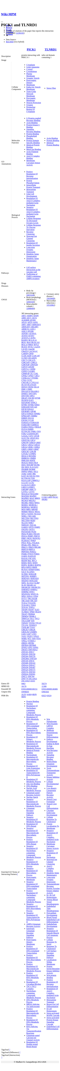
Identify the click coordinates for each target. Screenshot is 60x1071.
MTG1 (24, 514)
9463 (23, 684)
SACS (23, 572)
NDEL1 (24, 516)
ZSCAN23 (25, 681)
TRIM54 (24, 616)
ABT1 (23, 316)
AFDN (36, 316)
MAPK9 (33, 496)
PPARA (24, 545)
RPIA (23, 567)
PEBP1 (31, 536)
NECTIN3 (34, 518)
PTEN (30, 554)
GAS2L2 (25, 436)
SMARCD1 (36, 587)
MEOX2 (32, 500)
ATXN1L (32, 333)
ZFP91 (35, 647)
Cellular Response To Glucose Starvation (33, 227)
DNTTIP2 (25, 396)
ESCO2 (31, 418)
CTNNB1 (34, 378)
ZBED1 (24, 643)
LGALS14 (25, 485)
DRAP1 (24, 398)
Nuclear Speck (32, 797)
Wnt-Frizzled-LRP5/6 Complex (52, 726)
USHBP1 (33, 632)
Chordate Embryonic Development (52, 812)
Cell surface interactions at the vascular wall (33, 269)
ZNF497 (32, 667)
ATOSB (30, 331)
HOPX (32, 460)
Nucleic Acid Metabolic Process (33, 789)
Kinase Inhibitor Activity (53, 778)
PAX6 (33, 532)
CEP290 (30, 367)
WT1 (29, 639)
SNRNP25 (25, 590)
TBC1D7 (33, 601)
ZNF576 (24, 672)
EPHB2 (37, 414)
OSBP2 (37, 527)
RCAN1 (32, 558)
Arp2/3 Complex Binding (50, 868)
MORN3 (34, 507)
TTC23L (24, 625)
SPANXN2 (25, 594)
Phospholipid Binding (31, 137)
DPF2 (32, 396)
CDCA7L (32, 360)
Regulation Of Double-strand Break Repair (32, 1044)
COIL (36, 374)
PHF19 (37, 536)
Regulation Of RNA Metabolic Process (32, 719)
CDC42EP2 (32, 358)
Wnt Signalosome (52, 720)
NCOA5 (37, 514)
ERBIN (24, 418)
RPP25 (29, 567)
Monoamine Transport (31, 190)
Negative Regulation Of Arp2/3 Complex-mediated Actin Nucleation (33, 211)
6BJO (23, 697)
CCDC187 (36, 356)
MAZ (32, 498)
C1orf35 (37, 347)
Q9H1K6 (45, 692)
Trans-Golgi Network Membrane (31, 93)
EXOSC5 (25, 420)
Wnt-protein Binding (51, 976)
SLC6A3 (30, 583)
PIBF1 (24, 538)
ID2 (22, 467)
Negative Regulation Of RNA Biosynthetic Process (33, 907)
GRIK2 (37, 447)
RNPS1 (24, 565)
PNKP (33, 541)
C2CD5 (24, 349)
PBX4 (23, 534)
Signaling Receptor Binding (33, 130)
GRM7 (36, 449)
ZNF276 (32, 656)
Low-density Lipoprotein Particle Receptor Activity (52, 792)
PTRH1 (37, 554)
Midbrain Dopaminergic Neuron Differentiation (52, 733)
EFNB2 (31, 405)
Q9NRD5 (25, 692)
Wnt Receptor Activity (52, 751)
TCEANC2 (25, 605)
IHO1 (27, 467)
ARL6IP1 (34, 327)
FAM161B (34, 422)
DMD (29, 389)
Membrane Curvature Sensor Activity (33, 162)
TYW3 (32, 627)
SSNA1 (30, 596)
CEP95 (24, 371)
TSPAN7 (24, 623)
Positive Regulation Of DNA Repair (32, 841)
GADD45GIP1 (33, 434)
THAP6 (24, 610)
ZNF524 (24, 670)
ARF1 (23, 325)
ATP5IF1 (25, 333)
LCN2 (31, 483)
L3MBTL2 (35, 480)
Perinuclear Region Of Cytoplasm (30, 109)
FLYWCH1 (26, 431)
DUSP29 (24, 400)
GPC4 (32, 440)
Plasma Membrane (30, 75)
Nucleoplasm (31, 755)
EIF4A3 (30, 409)
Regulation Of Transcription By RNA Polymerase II (33, 773)
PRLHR (37, 547)
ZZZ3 (32, 681)
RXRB (31, 569)
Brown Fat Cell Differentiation (53, 1005)
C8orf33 (24, 351)
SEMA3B (32, 574)
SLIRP (36, 583)
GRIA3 (37, 445)
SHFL (23, 583)
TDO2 (33, 605)
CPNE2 (24, 376)
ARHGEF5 (25, 327)
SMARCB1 (26, 587)
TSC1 (32, 618)
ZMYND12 (32, 650)
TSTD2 (32, 623)
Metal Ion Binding (33, 149)
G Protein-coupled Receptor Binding (33, 119)
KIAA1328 (25, 480)
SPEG (23, 596)
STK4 (35, 596)
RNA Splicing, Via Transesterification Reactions (33, 1029)
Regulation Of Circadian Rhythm (33, 983)
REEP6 (24, 561)
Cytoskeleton (31, 71)
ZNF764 (31, 676)
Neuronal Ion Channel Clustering (31, 238)
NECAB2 (32, 516)
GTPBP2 (32, 454)
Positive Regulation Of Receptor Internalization (32, 175)
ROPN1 (38, 565)
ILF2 (36, 467)
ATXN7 (31, 336)
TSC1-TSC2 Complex (31, 987)
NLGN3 (24, 523)
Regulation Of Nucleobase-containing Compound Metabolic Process (33, 710)
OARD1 (24, 527)
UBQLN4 (25, 632)
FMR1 (33, 431)
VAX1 (23, 636)
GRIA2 (31, 445)
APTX (30, 322)
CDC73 (24, 360)
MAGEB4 (34, 494)
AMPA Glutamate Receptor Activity (33, 925)
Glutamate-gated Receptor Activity (33, 794)
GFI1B (36, 436)
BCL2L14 (32, 340)
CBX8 (30, 353)
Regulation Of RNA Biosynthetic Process (33, 732)
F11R (31, 420)
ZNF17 (31, 652)
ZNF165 (24, 652)
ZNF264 (24, 656)
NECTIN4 (25, 520)
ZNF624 (24, 674)
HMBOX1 (25, 458)
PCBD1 (30, 534)
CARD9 (24, 353)
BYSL (30, 347)
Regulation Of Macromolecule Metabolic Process (33, 746)
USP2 (23, 634)
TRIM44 (31, 614)
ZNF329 (33, 659)
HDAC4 (24, 456)
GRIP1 (24, 449)
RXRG (37, 569)
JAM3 (29, 474)
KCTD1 (36, 476)
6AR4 (29, 694)
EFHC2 (34, 402)
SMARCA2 (31, 585)
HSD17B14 (33, 463)
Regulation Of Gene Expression (33, 767)
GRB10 (32, 443)
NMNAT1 (25, 525)
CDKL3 (34, 362)
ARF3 (29, 325)
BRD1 (30, 345)
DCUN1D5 (31, 385)
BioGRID (10, 42)
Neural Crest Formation (52, 800)
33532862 (50, 305)
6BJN (34, 694)
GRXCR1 (25, 451)
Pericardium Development (52, 914)
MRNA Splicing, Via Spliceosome (33, 1005)
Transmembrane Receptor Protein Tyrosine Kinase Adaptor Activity (53, 888)
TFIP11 (32, 607)
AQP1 (35, 322)
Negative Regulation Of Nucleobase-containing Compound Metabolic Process (33, 851)
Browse (9, 28)
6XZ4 (49, 696)
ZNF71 (24, 676)
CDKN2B (25, 365)
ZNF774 (24, 679)
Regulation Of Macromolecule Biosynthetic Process (32, 760)
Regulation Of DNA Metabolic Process (32, 1022)
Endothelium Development (52, 925)
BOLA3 (24, 345)
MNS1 (37, 503)
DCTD (24, 385)
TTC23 (38, 623)
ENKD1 (30, 414)
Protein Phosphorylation (32, 182)
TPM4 (32, 612)
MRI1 (28, 509)
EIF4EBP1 (25, 411)
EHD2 (37, 405)
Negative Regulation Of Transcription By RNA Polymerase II (33, 917)
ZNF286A (25, 659)
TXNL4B (25, 627)
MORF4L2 (25, 507)
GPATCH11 (34, 438)
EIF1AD (33, 407)
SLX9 (23, 585)
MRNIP (34, 509)
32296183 (20, 33)
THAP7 (31, 610)
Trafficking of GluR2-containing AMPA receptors (33, 276)
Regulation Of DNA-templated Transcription (32, 726)
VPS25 (36, 636)
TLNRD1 (51, 49)
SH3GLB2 (33, 581)
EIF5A (24, 414)
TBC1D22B (32, 598)
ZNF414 (24, 665)
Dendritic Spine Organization (32, 255)
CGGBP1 (31, 371)
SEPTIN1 (25, 576)
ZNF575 (32, 670)
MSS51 (31, 512)
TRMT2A (25, 618)
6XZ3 (44, 696)
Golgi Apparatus (32, 67)
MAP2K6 (25, 496)
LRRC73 (32, 489)
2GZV (23, 694)
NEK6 (32, 520)
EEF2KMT (25, 402)
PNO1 (23, 543)
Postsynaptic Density (31, 81)
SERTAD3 (34, 578)
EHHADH (25, 407)
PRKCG (24, 547)
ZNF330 (24, 661)
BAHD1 (24, 340)
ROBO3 (31, 565)
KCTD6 (24, 478)
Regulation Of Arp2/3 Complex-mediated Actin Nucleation (33, 201)
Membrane (30, 85)
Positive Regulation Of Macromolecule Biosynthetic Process (32, 1013)
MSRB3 (24, 512)
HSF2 (23, 465)
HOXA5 (24, 463)
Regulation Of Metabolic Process (33, 780)
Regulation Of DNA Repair (32, 825)
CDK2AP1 (25, 362)
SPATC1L (34, 594)
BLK (29, 342)
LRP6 (50, 497)
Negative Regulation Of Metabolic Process (33, 819)
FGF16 (24, 429)
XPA (34, 639)
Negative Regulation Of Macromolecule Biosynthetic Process (32, 832)
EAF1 (31, 400)
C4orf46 (31, 349)
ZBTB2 (31, 643)
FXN (39, 431)
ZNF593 (32, 672)
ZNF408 (24, 663)
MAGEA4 (25, 494)
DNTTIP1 (33, 394)
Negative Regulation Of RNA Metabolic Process (32, 862)
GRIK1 (31, 447)
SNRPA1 (33, 590)
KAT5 (23, 476)
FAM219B (25, 425)
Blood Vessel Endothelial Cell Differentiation (53, 919)
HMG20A (25, 460)
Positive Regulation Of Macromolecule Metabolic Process (33, 967)
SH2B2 (44, 499)
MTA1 (37, 512)
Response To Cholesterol (52, 947)
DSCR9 (31, 398)
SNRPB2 (25, 592)
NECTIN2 (25, 518)
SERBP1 (33, 576)
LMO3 (24, 487)
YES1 (38, 639)
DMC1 (24, 389)
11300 (44, 686)
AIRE (23, 318)
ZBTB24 (24, 645)
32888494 (30, 308)
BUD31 (24, 347)
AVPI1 (33, 338)
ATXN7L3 (25, 338)
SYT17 (24, 598)
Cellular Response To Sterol (52, 942)
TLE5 (37, 610)
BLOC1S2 (35, 342)
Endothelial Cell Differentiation (53, 1027)
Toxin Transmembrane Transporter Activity (53, 771)
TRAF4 (38, 612)
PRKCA (35, 545)
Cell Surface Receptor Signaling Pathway (51, 954)
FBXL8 (38, 427)
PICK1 (31, 49)
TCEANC (32, 603)
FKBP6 (30, 429)
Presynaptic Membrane (31, 99)
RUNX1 (24, 569)
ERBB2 (34, 416)
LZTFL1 (24, 492)
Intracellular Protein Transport (33, 186)
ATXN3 (24, 336)
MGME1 (25, 503)
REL (29, 561)
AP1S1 (24, 322)
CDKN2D (34, 365)
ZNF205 (24, 654)
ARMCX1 (25, 329)
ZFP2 (30, 647)
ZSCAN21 (33, 679)
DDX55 (24, 387)
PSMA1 (33, 552)
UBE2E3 (25, 630)
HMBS (33, 458)
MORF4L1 (33, 505)
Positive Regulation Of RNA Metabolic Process (32, 976)
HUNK (37, 465)
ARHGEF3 (36, 325)
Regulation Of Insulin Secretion (33, 244)
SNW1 (32, 592)
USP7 (28, 634)
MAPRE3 (25, 498)
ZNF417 (32, 665)
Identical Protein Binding (53, 144)
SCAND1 (31, 572)
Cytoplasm (30, 65)
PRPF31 (31, 549)
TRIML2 (32, 616)
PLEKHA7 (25, 541)
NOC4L (33, 525)
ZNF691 (32, 674)
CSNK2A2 (25, 378)
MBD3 (37, 498)
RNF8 (35, 563)
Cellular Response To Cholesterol (52, 819)
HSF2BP (29, 465)
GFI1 (31, 436)
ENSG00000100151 (29, 689)
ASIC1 (33, 329)
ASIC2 (24, 331)
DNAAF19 (25, 391)
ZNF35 (31, 661)
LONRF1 (31, 487)
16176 (23, 686)
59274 (44, 684)
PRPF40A (25, 552)
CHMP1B (25, 374)
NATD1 (30, 514)
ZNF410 (32, 663)
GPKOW (25, 443)
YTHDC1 (32, 641)
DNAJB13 (35, 391)
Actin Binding (32, 123)
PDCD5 (36, 534)
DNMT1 (24, 394)
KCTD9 (31, 478)
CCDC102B (26, 356)
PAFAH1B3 (26, 532)
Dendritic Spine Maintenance (32, 259)
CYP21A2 (34, 382)
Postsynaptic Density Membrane (31, 942)
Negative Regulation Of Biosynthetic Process (32, 871)
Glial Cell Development (31, 195)
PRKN (31, 547)
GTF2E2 (24, 454)
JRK (34, 474)
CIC (31, 374)
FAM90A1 (34, 425)
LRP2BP (24, 489)
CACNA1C (33, 351)
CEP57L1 (25, 369)
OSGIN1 (24, 529)
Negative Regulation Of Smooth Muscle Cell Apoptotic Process (53, 933)
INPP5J (24, 471)
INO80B (24, 469)
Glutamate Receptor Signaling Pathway (30, 811)
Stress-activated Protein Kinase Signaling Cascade (53, 1021)
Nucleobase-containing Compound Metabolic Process (33, 994)
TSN (32, 621)
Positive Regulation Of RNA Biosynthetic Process (33, 958)
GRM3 (30, 449)
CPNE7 (31, 376)
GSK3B (33, 451)
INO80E (32, 469)
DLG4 (36, 387)
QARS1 (24, 556)
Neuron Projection (33, 103)
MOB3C (24, 505)
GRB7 (38, 443)
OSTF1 (32, 529)
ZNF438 (24, 667)
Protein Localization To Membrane (53, 826)
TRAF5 (24, 614)
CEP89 (32, 369)
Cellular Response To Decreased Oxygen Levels (33, 220)
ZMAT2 (24, 650)
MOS (23, 509)
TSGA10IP (25, 621)
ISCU (36, 471)
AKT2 (34, 318)
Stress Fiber (51, 88)
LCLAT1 (25, 483)
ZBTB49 (32, 645)
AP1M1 (33, 320)
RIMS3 (24, 563)
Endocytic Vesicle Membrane (33, 88)
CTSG (23, 380)
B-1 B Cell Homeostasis (52, 896)
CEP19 (24, 367)
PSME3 (24, 554)
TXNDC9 (32, 625)
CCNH (24, 358)
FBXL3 (31, 427)
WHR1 (24, 639)
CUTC (29, 380)
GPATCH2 (25, 440)
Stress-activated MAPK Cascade (53, 1014)
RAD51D (32, 556)
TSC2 (37, 618)
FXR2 (23, 434)
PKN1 (29, 538)
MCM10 (24, 500)
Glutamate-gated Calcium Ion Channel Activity (33, 1037)
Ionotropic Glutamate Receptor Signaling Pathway (30, 933)
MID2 (31, 503)
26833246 (30, 295)
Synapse (29, 105)
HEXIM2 (32, 456)
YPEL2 (24, 641)
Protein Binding (32, 134)
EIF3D (24, 409)
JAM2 (23, 474)
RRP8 (34, 567)
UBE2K (32, 630)
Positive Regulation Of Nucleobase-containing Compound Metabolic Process (33, 896)
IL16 (32, 467)
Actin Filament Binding (32, 153)
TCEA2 (24, 603)
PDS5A (24, 536)
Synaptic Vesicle (32, 78)
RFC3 (34, 561)
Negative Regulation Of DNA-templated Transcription (32, 885)
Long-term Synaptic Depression (30, 249)
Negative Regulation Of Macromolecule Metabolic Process (33, 802)
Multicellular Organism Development (52, 763)
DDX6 (31, 387)
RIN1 (30, 563)
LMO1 (33, 485)
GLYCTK (25, 438)
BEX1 (23, 342)
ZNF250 (32, 654)
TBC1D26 (25, 601)
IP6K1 (30, 471)
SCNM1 (24, 574)
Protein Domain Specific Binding (33, 141)
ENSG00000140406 (50, 689)
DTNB (37, 398)
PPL (29, 545)
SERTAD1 (25, 578)
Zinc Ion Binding (33, 784)
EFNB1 (24, 405)
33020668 (50, 298)
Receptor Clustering (30, 233)
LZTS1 (32, 492)
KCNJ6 (30, 476)
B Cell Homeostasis (52, 1010)
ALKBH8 (25, 320)
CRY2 (37, 376)
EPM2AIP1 (26, 416)
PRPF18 (24, 549)
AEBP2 (30, 316)
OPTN (31, 527)
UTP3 (34, 634)
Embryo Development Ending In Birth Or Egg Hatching (53, 743)
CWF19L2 (25, 382)
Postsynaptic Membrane (31, 878)
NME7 (31, 523)
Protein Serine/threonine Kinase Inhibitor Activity (53, 969)
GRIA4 (24, 447)
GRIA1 (24, 445)
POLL (29, 543)
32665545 (30, 302)
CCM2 (44, 497)
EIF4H (33, 411)
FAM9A (24, 427)
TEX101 (24, 607)
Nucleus (29, 704)
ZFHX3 (24, 647)
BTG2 (36, 345)
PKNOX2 (36, 538)
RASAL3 (25, 558)
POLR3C (36, 543)
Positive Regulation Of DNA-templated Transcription (32, 949)
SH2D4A (25, 581)
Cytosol (29, 69)
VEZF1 (30, 636)
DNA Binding (31, 786)
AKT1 (28, 318)
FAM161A (25, 422)
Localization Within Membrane (51, 962)
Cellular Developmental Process (53, 784)
